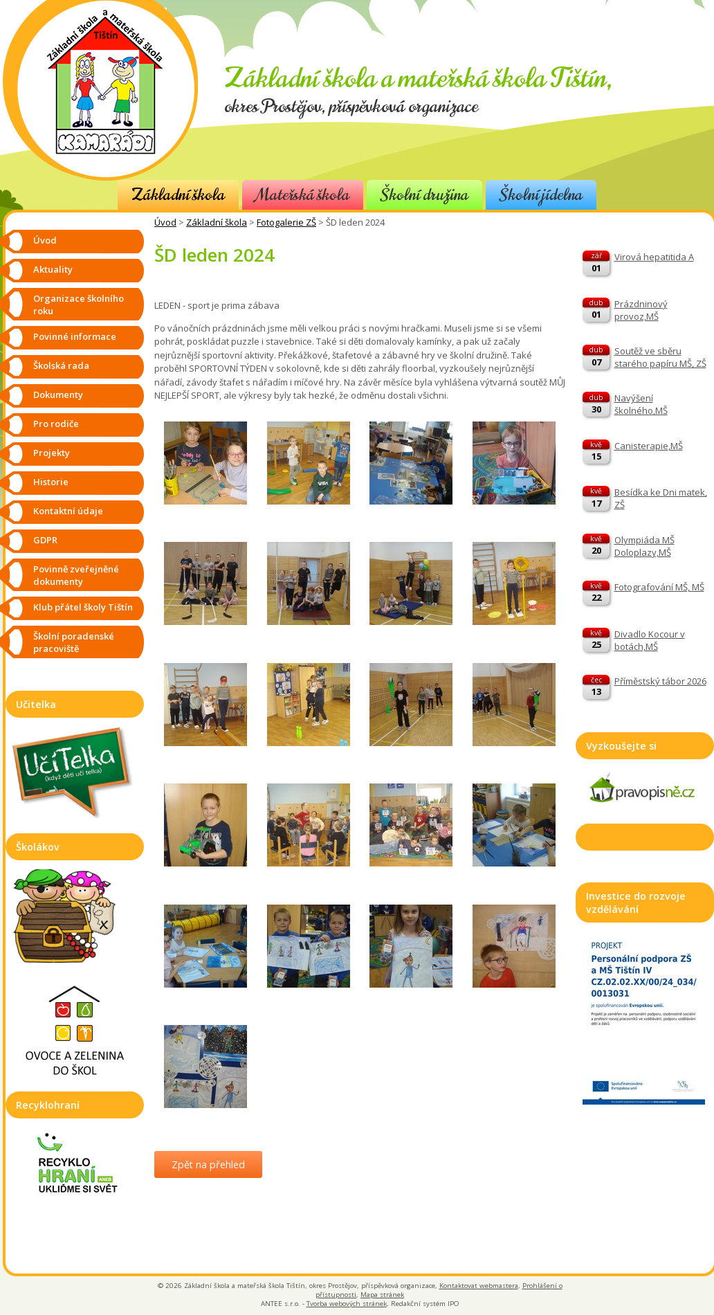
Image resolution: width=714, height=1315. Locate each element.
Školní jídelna (541, 194)
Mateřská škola (302, 194)
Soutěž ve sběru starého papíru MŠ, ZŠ (660, 357)
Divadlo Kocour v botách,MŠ (649, 640)
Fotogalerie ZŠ (286, 222)
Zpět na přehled (208, 1164)
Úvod (165, 222)
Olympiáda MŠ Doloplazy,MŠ (644, 546)
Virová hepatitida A (654, 257)
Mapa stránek (382, 1294)
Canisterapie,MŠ (648, 445)
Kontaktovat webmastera (478, 1285)
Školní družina (424, 194)
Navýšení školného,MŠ (641, 404)
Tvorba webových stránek (346, 1303)
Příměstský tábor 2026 (660, 681)
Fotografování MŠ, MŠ (659, 587)
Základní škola (178, 194)
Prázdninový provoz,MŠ (641, 310)
